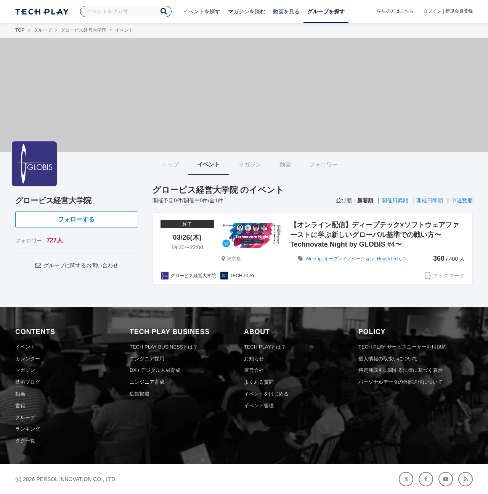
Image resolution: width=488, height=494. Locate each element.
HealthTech (388, 259)
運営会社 (254, 370)
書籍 (20, 405)
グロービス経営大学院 (83, 30)
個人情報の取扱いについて (388, 359)
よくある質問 (259, 382)
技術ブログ (27, 382)
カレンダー (27, 359)
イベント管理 (259, 405)
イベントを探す (201, 11)
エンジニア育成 (147, 382)
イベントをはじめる (266, 394)
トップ (170, 164)
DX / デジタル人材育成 (155, 370)
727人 (55, 240)
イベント (208, 164)
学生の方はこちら (395, 11)
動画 (285, 164)
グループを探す (326, 11)
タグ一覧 (25, 441)
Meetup (313, 259)
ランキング (27, 429)
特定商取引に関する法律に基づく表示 (400, 370)
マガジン (249, 164)
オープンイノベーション (349, 259)
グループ (43, 30)
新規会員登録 (459, 11)
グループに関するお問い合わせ (76, 265)
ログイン (432, 11)
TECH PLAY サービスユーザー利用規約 (402, 347)
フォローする (76, 219)
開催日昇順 (395, 200)
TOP (19, 30)
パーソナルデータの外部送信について (400, 382)
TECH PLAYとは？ (265, 347)
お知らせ (254, 359)
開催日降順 (429, 200)
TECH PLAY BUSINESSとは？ (164, 347)
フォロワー (323, 164)
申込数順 (462, 200)
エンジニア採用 (147, 359)
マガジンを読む (246, 11)
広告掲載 (139, 394)
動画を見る (286, 11)
